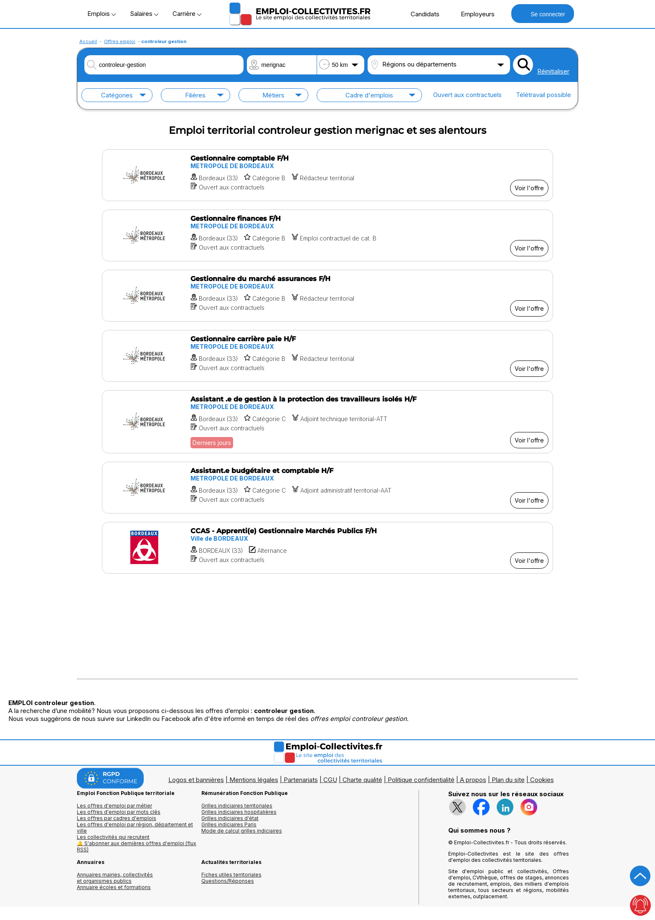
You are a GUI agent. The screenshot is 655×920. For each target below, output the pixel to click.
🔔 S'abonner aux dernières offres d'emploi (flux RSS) (136, 846)
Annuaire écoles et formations (114, 887)
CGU (330, 780)
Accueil (88, 41)
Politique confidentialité (421, 780)
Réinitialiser (553, 71)
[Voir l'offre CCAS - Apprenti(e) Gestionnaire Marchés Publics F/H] (327, 547)
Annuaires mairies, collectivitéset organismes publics (115, 877)
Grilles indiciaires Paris (228, 824)
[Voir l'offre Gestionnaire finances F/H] (327, 235)
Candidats (420, 14)
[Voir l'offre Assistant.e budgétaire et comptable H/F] (327, 487)
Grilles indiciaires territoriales (236, 805)
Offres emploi (119, 41)
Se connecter (542, 14)
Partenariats (301, 780)
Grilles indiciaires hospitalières (239, 812)
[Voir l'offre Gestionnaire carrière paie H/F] (327, 355)
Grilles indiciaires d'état (230, 818)
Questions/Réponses (227, 881)
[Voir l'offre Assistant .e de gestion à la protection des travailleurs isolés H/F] (327, 422)
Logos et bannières (196, 780)
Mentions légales (253, 780)
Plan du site (508, 780)
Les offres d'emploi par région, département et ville (135, 827)
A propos (473, 780)
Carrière (187, 14)
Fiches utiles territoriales (231, 874)
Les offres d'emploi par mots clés (118, 812)
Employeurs (473, 14)
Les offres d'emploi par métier (114, 805)
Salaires (144, 14)
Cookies (542, 780)
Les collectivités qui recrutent (113, 837)
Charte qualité (362, 780)
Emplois (101, 14)
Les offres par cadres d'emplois (116, 818)
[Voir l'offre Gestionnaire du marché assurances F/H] (327, 295)
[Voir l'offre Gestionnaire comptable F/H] (327, 175)
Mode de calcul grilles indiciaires (241, 831)
